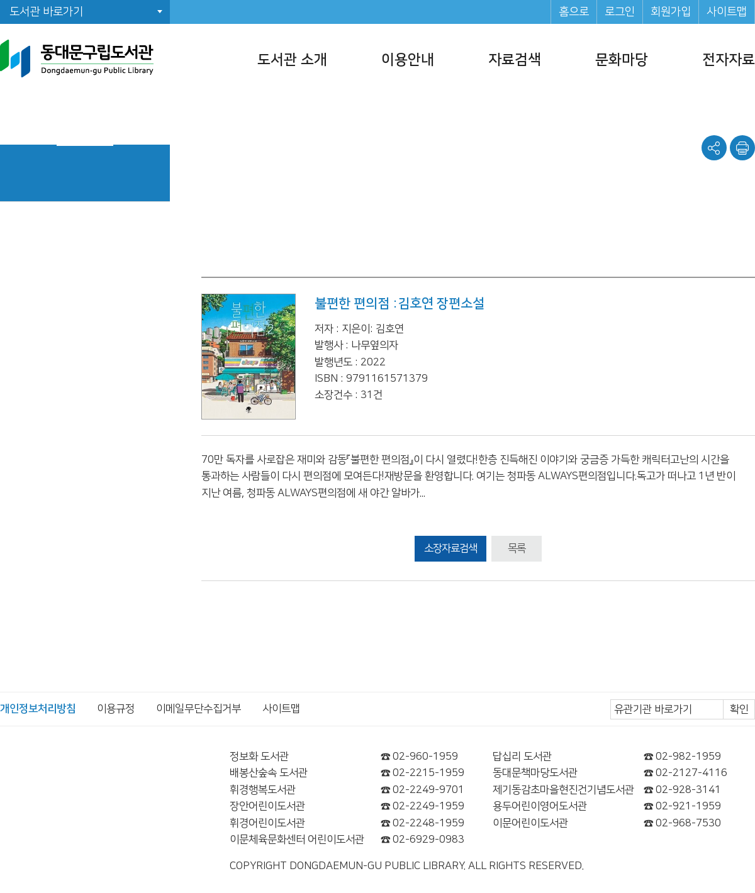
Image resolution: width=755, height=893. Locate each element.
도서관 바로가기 (46, 12)
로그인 (620, 12)
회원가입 (671, 12)
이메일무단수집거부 (198, 708)
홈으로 (574, 12)
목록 (516, 548)
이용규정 (116, 708)
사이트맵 (727, 12)
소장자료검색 (450, 548)
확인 (739, 709)
